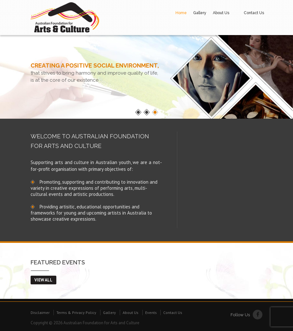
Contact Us (254, 13)
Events (151, 312)
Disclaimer (40, 312)
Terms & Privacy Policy (76, 312)
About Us (221, 13)
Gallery (199, 13)
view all (43, 280)
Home (181, 13)
